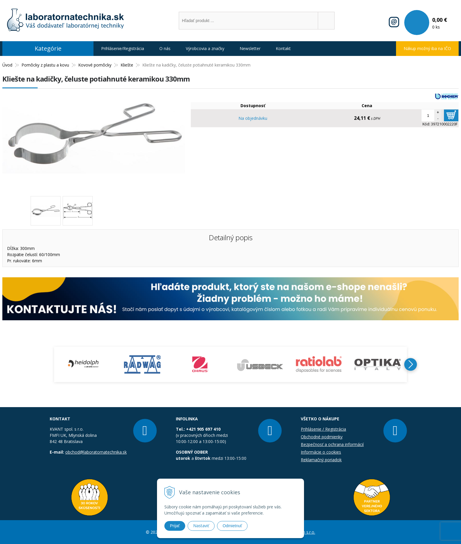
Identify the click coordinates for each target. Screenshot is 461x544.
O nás (165, 48)
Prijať (175, 525)
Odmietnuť (232, 525)
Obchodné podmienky (322, 436)
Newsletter (250, 48)
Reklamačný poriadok (321, 459)
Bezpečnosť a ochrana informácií (332, 444)
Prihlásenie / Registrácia (323, 429)
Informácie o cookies (321, 452)
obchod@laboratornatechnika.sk (96, 452)
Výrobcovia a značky (205, 48)
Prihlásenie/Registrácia (122, 48)
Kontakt (283, 48)
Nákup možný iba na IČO (427, 48)
